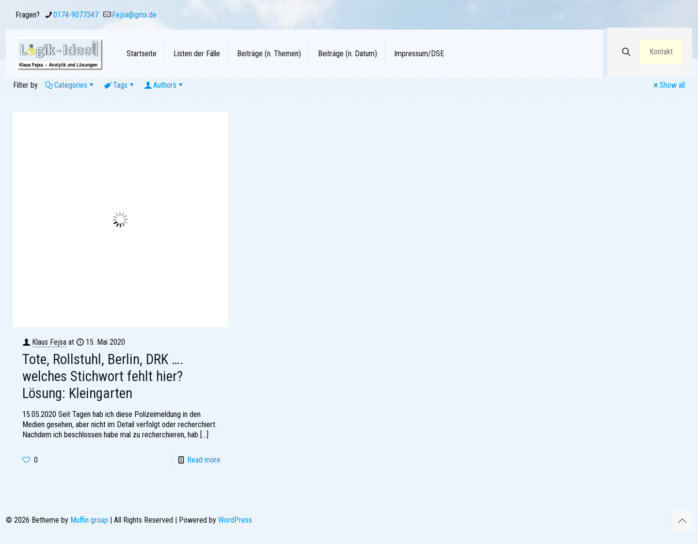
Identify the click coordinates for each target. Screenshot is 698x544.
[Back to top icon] (682, 521)
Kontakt (661, 51)
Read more (204, 459)
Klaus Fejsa (49, 342)
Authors (164, 85)
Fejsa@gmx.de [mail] (134, 14)
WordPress (235, 520)
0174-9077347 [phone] (75, 14)
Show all (668, 85)
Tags (119, 85)
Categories (70, 85)
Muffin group (89, 520)
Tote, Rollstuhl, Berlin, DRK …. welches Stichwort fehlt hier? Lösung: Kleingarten (102, 376)
